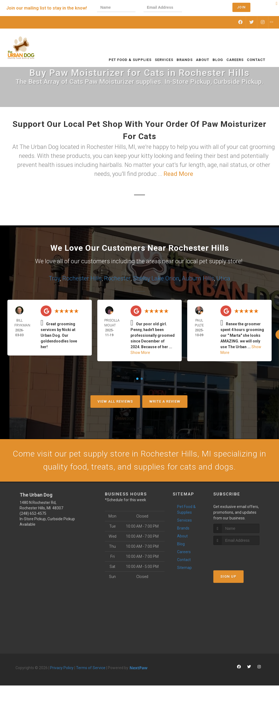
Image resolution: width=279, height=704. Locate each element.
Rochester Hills (82, 278)
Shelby (141, 278)
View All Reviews (115, 401)
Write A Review (164, 401)
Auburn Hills (198, 278)
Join (241, 7)
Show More (140, 352)
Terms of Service (90, 668)
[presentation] (208, 8)
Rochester (117, 278)
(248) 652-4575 (33, 513)
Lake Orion (165, 278)
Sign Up (228, 576)
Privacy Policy (62, 668)
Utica (223, 278)
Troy (54, 278)
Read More (178, 173)
